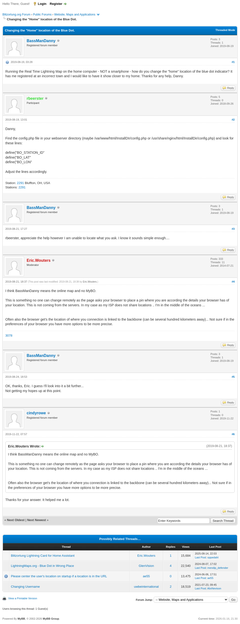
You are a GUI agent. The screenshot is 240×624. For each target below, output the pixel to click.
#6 (233, 434)
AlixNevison (214, 588)
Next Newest (36, 520)
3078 (8, 335)
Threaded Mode (225, 30)
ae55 (146, 576)
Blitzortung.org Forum (16, 14)
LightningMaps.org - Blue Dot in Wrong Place (42, 566)
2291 (20, 183)
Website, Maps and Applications (74, 14)
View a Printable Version (22, 598)
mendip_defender (218, 567)
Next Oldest (15, 520)
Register (56, 4)
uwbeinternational (146, 586)
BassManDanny (41, 41)
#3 (233, 228)
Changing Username (25, 586)
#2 (233, 119)
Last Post (200, 557)
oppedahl (213, 557)
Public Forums (42, 14)
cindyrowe (36, 413)
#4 (233, 281)
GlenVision (146, 566)
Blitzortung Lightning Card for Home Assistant (42, 555)
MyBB (21, 618)
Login (42, 4)
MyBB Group (51, 618)
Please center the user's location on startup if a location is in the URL (59, 576)
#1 (233, 62)
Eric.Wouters (90, 281)
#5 (233, 376)
